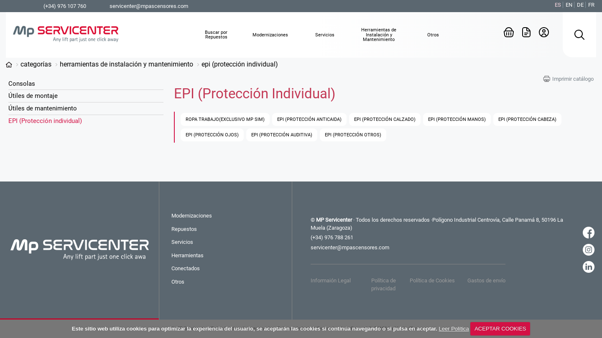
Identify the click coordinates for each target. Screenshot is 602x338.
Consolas (21, 83)
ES (558, 5)
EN (569, 5)
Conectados (185, 268)
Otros (177, 282)
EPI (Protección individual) (240, 64)
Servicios (182, 242)
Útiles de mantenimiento (42, 108)
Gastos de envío (486, 280)
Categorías (35, 64)
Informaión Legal (331, 280)
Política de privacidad (383, 284)
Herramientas (187, 255)
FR (591, 5)
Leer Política (454, 328)
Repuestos (184, 229)
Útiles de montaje (33, 96)
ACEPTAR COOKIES (500, 328)
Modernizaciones (191, 216)
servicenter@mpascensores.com (149, 6)
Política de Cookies (432, 280)
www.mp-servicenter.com (8, 65)
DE (580, 5)
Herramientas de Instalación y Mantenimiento (126, 64)
